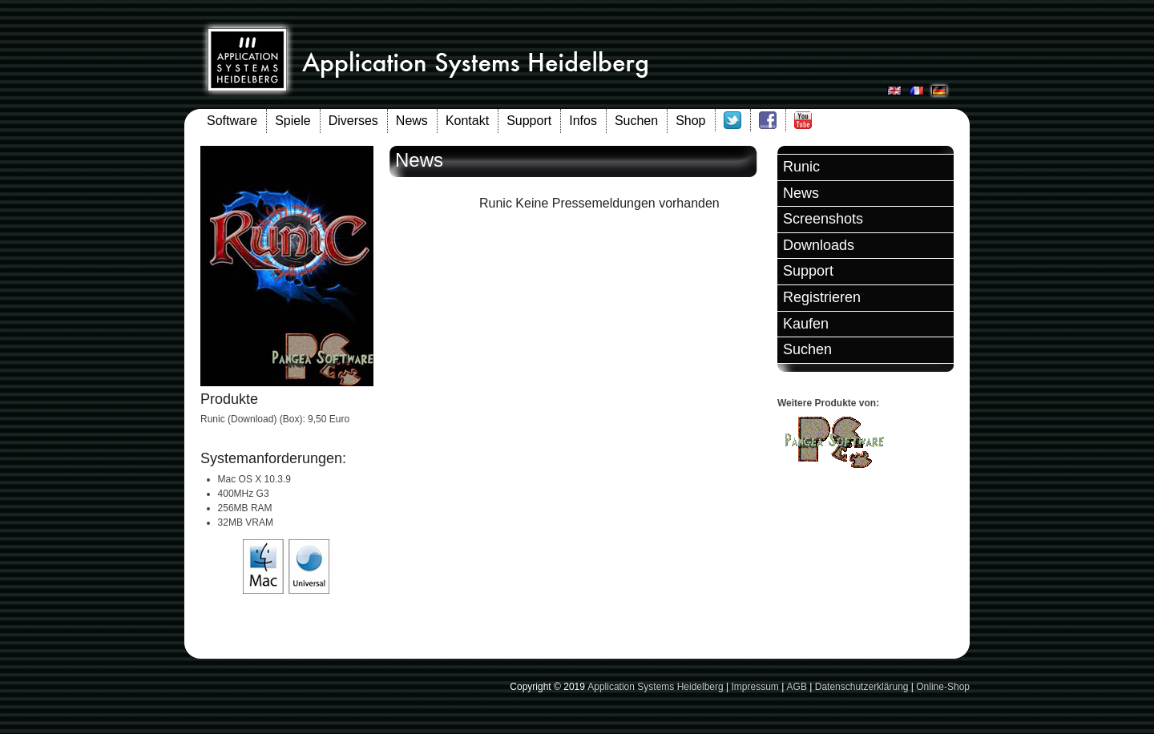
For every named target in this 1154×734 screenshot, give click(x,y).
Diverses (353, 120)
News (412, 120)
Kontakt (467, 120)
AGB (797, 686)
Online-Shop (943, 686)
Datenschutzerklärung (862, 686)
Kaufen (806, 324)
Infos (583, 120)
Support (528, 120)
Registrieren (822, 297)
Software (232, 120)
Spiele (292, 120)
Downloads (818, 245)
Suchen (636, 120)
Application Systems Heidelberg (655, 686)
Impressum (754, 686)
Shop (690, 120)
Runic (801, 167)
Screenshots (823, 219)
